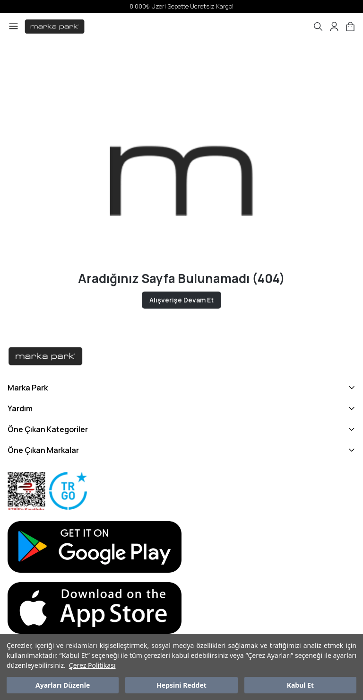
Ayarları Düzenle (62, 685)
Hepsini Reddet (181, 685)
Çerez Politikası (92, 665)
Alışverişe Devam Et (181, 299)
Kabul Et (300, 685)
